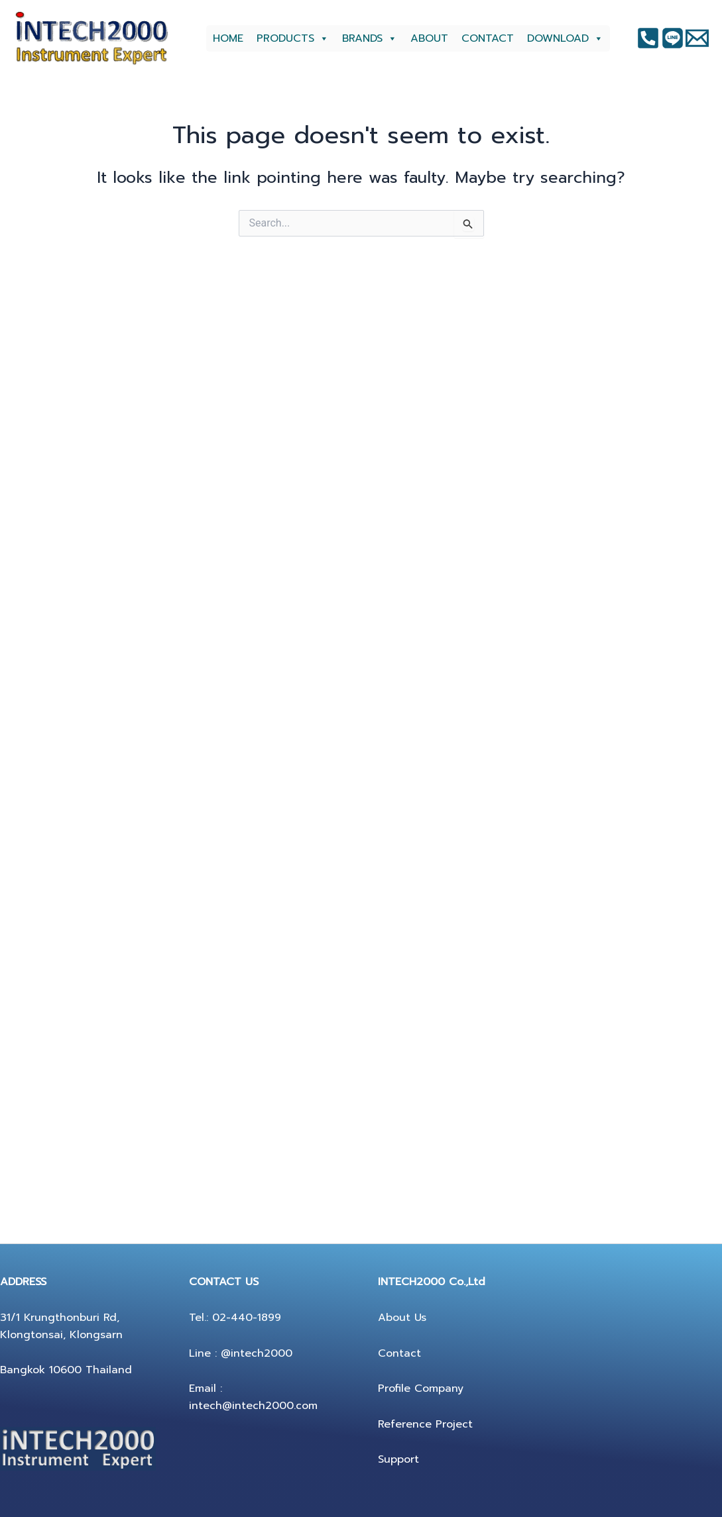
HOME (228, 38)
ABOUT (429, 38)
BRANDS (369, 38)
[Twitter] (697, 38)
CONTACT (487, 38)
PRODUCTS (293, 38)
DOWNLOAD (565, 38)
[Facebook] (648, 38)
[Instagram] (672, 38)
